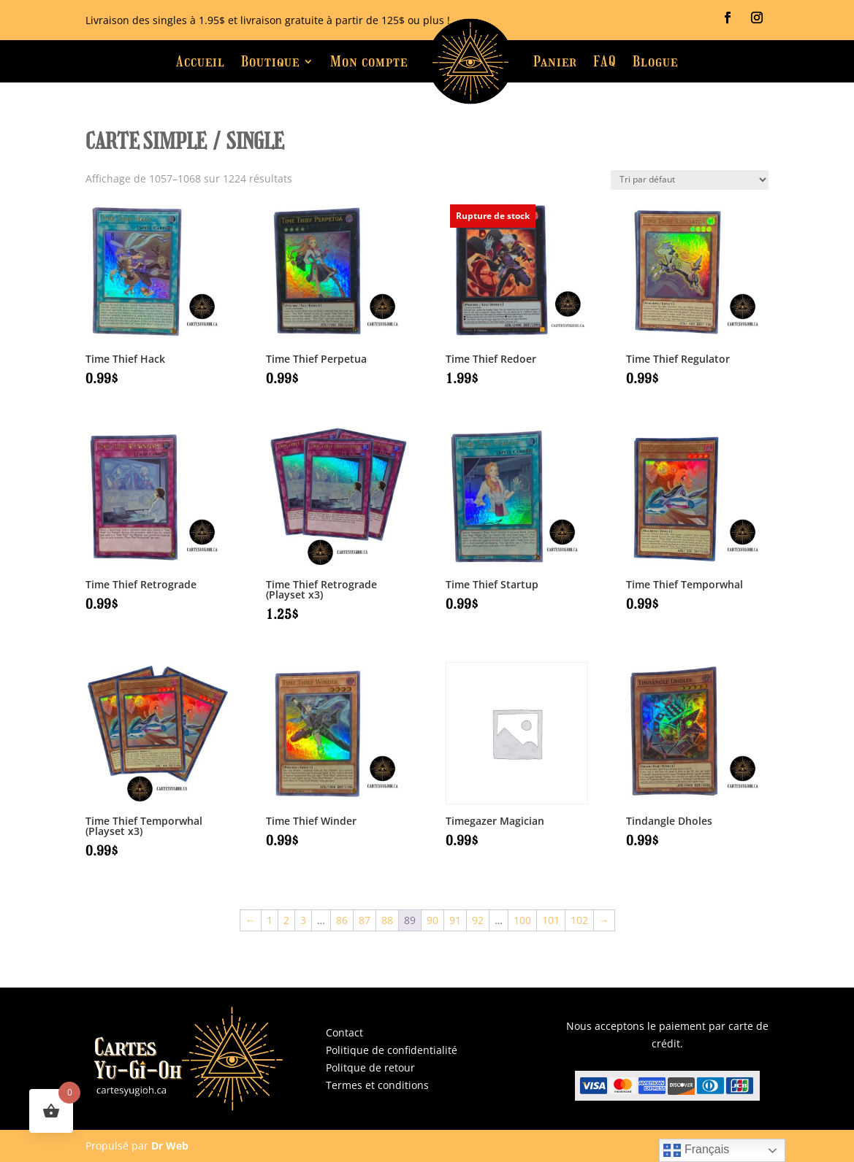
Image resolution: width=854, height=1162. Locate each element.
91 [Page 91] (455, 920)
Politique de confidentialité (391, 1050)
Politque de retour (370, 1067)
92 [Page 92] (478, 920)
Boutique (270, 61)
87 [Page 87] (364, 920)
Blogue (655, 61)
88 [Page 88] (387, 920)
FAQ (605, 61)
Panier (555, 61)
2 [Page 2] (286, 920)
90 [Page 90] (432, 920)
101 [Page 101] (551, 920)
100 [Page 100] (522, 920)
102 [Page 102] (579, 920)
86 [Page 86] (342, 920)
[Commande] (690, 180)
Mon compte (369, 61)
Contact (344, 1032)
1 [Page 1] (269, 920)
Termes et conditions (377, 1085)
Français (696, 1150)
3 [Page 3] (303, 920)
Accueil (200, 61)
